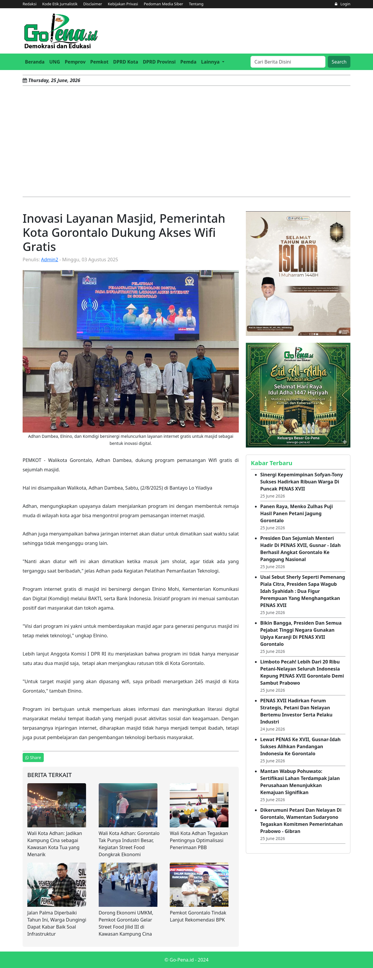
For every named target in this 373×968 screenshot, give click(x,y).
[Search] (288, 62)
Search (339, 62)
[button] (213, 62)
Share (33, 757)
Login (342, 3)
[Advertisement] (186, 141)
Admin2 (49, 259)
